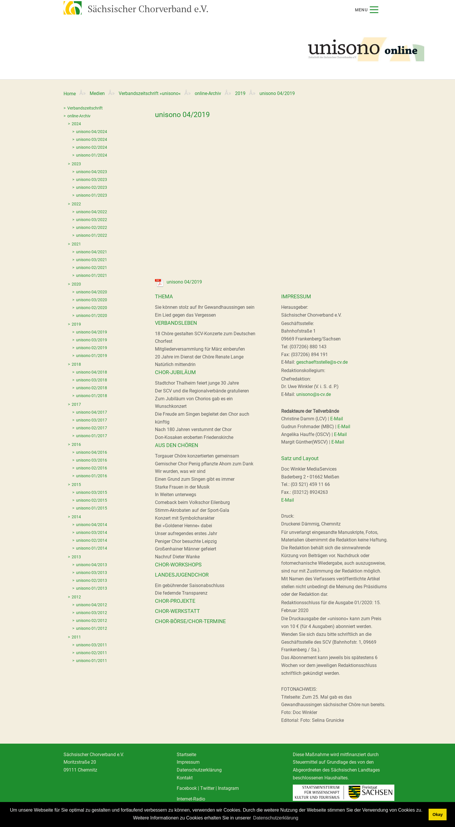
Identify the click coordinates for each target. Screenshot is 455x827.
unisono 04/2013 (91, 564)
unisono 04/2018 (91, 372)
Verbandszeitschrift (85, 108)
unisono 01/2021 (91, 275)
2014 (76, 516)
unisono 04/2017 (91, 412)
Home (70, 93)
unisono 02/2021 (91, 267)
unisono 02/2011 (91, 652)
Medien (97, 93)
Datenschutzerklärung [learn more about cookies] (275, 817)
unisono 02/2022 (91, 227)
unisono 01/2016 (91, 475)
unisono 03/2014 (91, 532)
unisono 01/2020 (91, 315)
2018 (76, 364)
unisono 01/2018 (91, 395)
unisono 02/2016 (91, 468)
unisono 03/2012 (91, 612)
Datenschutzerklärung (199, 770)
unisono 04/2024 (91, 131)
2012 (76, 597)
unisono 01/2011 (91, 660)
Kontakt (185, 778)
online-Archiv (208, 93)
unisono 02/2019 (91, 347)
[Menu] (374, 10)
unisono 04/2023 (91, 171)
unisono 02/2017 (91, 428)
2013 (76, 557)
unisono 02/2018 (91, 387)
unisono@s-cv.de (313, 394)
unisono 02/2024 (91, 147)
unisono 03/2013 (91, 572)
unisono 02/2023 (91, 187)
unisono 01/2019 (91, 355)
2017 (76, 404)
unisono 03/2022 (91, 219)
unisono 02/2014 (91, 540)
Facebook (187, 788)
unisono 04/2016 (91, 452)
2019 (240, 93)
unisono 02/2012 (91, 620)
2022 (76, 204)
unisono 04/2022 (91, 211)
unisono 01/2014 (91, 548)
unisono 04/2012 (91, 604)
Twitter (207, 788)
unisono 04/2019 (91, 332)
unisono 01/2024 (91, 155)
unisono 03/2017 (91, 420)
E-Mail (336, 418)
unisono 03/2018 (91, 380)
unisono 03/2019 (91, 340)
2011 (76, 637)
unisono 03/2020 (91, 299)
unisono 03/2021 (91, 259)
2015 (76, 484)
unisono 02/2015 (91, 500)
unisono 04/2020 (91, 292)
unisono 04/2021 (91, 252)
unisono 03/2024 (91, 139)
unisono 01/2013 (91, 588)
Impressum (188, 762)
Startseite (186, 754)
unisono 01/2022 (91, 235)
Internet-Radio (191, 799)
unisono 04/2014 (91, 524)
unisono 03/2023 (91, 179)
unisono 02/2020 (91, 307)
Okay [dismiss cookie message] (437, 814)
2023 (76, 164)
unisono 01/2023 (91, 195)
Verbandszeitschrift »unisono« (150, 93)
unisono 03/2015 (91, 492)
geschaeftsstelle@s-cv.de (322, 362)
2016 (76, 444)
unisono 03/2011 (91, 645)
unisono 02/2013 (91, 580)
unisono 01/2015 (91, 508)
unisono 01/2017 (91, 435)
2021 (76, 244)
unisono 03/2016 (91, 460)
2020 (76, 284)
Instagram (228, 788)
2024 (76, 123)
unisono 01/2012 (91, 628)
